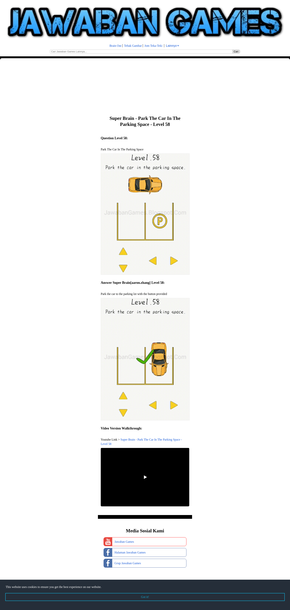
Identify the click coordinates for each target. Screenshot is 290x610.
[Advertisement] (113, 86)
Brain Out (115, 45)
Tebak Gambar (133, 45)
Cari (236, 51)
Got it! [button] (145, 597)
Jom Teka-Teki (153, 45)
